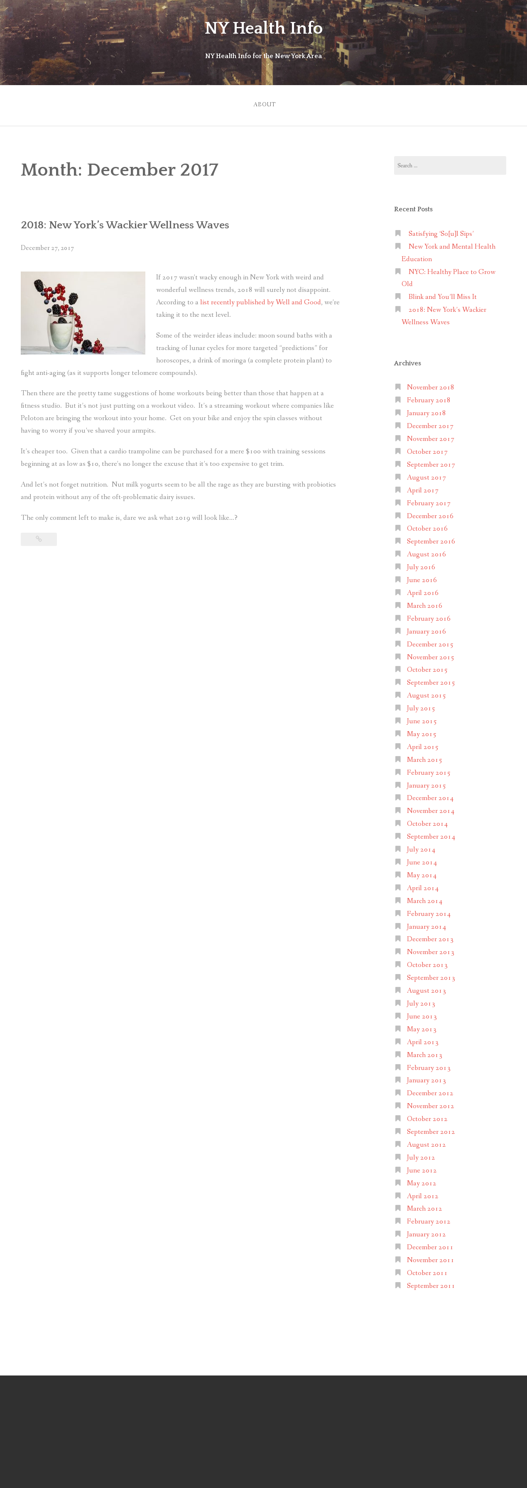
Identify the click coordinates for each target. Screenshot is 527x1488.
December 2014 (430, 796)
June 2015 (422, 719)
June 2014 (422, 860)
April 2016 (423, 591)
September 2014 (431, 834)
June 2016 (422, 578)
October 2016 (427, 526)
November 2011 (430, 1258)
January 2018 (426, 411)
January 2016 (426, 629)
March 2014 (424, 898)
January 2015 (426, 783)
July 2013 (421, 1001)
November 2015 (430, 655)
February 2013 (429, 1065)
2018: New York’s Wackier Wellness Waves (130, 223)
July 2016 (421, 565)
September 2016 (431, 539)
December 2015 (430, 642)
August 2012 (426, 1143)
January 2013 (426, 1078)
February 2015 (429, 770)
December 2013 (430, 937)
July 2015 (421, 706)
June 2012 (422, 1168)
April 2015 (423, 745)
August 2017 (426, 475)
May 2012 (421, 1181)
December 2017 (430, 424)
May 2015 (421, 732)
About (263, 103)
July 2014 (421, 847)
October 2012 (427, 1117)
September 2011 (431, 1284)
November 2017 (430, 437)
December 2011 (430, 1245)
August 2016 (426, 552)
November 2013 (430, 950)
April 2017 (423, 488)
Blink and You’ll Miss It (443, 295)
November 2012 (430, 1104)
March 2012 (424, 1206)
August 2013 (426, 989)
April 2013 (423, 1040)
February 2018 (429, 398)
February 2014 (429, 911)
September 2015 (431, 680)
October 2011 (427, 1271)
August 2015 (426, 693)
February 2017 (429, 501)
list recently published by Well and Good (260, 300)
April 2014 (423, 886)
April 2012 (423, 1194)
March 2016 (424, 604)
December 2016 (430, 514)
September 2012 (431, 1130)
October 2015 (427, 668)
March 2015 (424, 757)
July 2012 (421, 1155)
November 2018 (430, 385)
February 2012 (429, 1219)
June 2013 (422, 1014)
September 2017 (431, 462)
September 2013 (431, 976)
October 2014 (427, 822)
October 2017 (427, 450)
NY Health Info (263, 28)
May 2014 (421, 873)
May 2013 (421, 1027)
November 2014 (430, 809)
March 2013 (424, 1052)
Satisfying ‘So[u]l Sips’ (441, 232)
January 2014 (426, 924)
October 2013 (427, 963)
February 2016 (429, 617)
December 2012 (430, 1091)
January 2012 (426, 1232)
